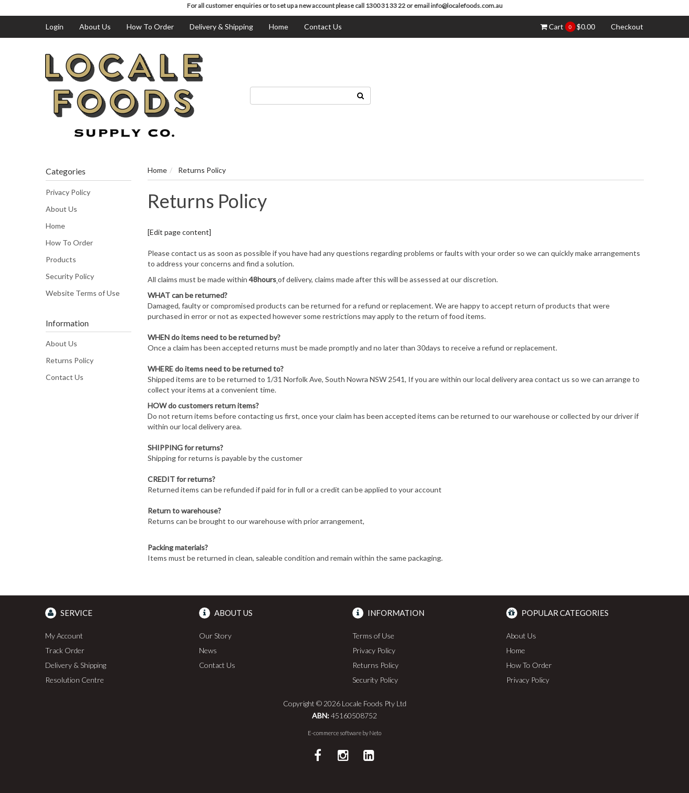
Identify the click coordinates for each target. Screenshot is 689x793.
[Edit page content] (179, 232)
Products (61, 259)
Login (55, 26)
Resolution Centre (74, 679)
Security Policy (70, 276)
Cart (567, 27)
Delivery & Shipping (221, 26)
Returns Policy (69, 360)
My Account (64, 635)
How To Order (150, 26)
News (208, 650)
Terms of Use (373, 635)
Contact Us (323, 26)
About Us (95, 26)
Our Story (215, 635)
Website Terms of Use (83, 293)
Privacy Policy (68, 192)
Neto (375, 732)
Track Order (65, 650)
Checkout (627, 26)
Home (278, 26)
